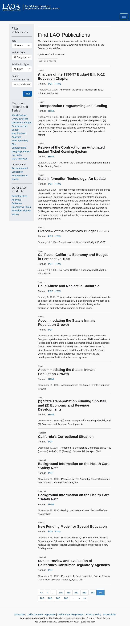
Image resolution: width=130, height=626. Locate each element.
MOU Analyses (19, 158)
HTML (58, 83)
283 (92, 592)
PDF (50, 83)
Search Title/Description (20, 78)
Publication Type (20, 64)
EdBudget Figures (21, 210)
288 (66, 598)
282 (84, 592)
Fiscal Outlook (19, 115)
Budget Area (18, 52)
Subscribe (19, 614)
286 (50, 598)
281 (76, 592)
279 (60, 592)
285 (42, 598)
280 (68, 592)
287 (58, 598)
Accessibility (109, 614)
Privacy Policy (93, 614)
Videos (15, 214)
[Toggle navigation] (124, 16)
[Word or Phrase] (22, 84)
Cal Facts (17, 155)
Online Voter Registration (70, 614)
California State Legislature (41, 614)
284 (100, 592)
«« (41, 592)
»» (85, 598)
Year (14, 40)
